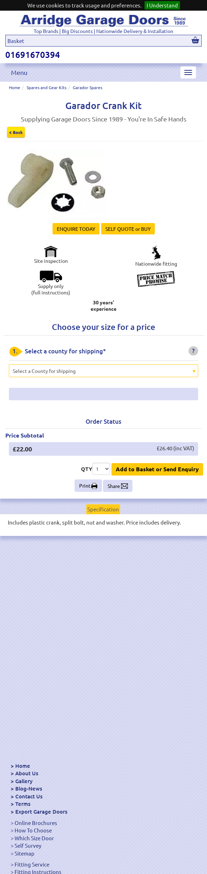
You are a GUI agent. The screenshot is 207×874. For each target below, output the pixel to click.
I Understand (162, 5)
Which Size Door (34, 838)
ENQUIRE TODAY (76, 229)
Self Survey (28, 845)
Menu (19, 72)
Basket (15, 40)
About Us (26, 773)
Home (14, 87)
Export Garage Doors (41, 811)
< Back (16, 132)
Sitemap (24, 853)
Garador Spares (87, 87)
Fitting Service (32, 864)
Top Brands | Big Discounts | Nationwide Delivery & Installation (103, 31)
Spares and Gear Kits (46, 87)
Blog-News (28, 788)
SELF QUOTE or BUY (128, 229)
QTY (86, 468)
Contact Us (29, 796)
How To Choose (33, 830)
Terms (23, 803)
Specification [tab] (103, 509)
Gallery (24, 781)
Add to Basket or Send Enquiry (157, 469)
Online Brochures (36, 822)
